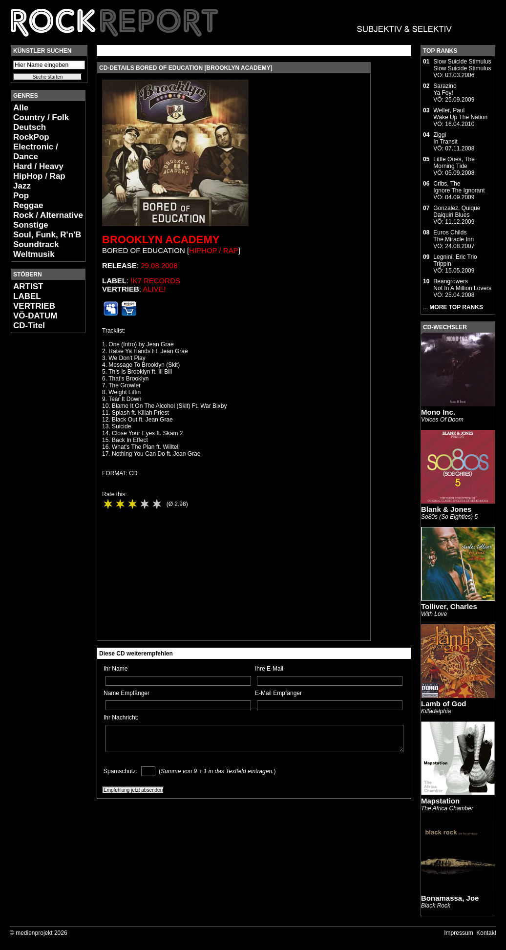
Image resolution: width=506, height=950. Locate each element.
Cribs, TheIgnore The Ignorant (459, 187)
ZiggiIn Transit (445, 138)
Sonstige (30, 225)
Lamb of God (443, 703)
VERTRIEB (34, 306)
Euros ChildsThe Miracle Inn (453, 236)
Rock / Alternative (48, 215)
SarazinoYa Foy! (444, 89)
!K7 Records (155, 280)
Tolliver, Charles (449, 606)
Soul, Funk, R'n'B (47, 234)
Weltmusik (34, 254)
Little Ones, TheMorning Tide (454, 162)
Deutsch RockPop (31, 132)
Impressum (458, 932)
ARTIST (28, 286)
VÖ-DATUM (35, 315)
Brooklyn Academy (160, 239)
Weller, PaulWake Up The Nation (460, 114)
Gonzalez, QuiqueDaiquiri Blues (456, 211)
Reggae (28, 205)
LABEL (27, 296)
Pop (21, 195)
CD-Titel (29, 325)
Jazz (22, 185)
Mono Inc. (438, 412)
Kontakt (486, 932)
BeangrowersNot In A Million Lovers (462, 285)
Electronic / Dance (35, 151)
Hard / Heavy (38, 166)
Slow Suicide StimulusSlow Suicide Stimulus (462, 65)
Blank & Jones (446, 509)
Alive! (154, 289)
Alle (20, 107)
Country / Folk (41, 117)
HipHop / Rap (39, 176)
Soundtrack (36, 244)
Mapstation (440, 801)
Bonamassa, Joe (450, 898)
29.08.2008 (159, 265)
